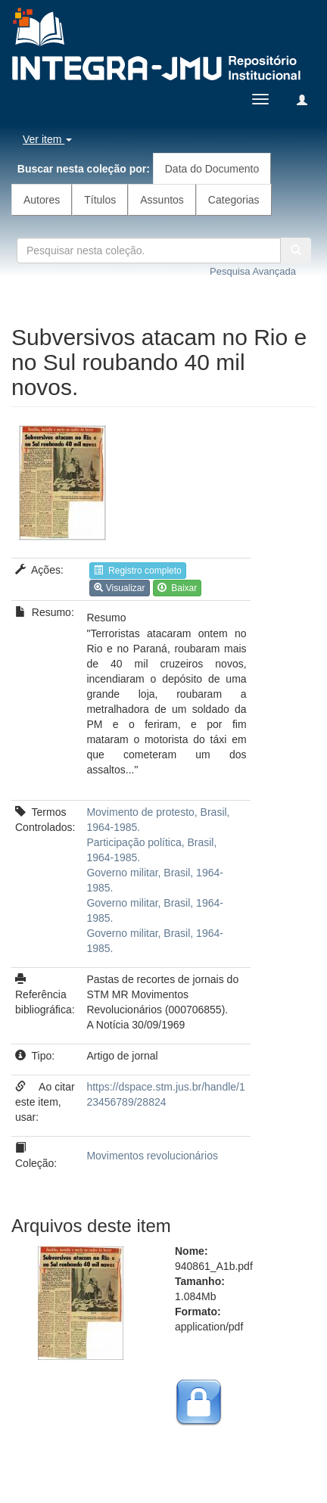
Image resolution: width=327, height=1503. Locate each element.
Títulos (100, 200)
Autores (41, 200)
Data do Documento (212, 169)
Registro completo (137, 570)
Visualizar (119, 588)
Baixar (177, 588)
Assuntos (162, 200)
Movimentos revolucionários (152, 1156)
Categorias (234, 200)
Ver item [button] (47, 139)
